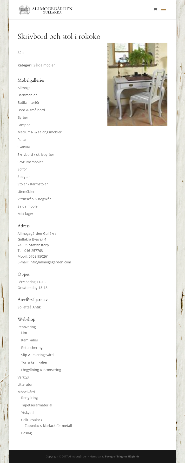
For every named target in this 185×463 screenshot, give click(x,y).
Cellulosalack (31, 419)
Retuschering (32, 347)
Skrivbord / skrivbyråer (36, 154)
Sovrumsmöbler (30, 162)
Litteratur (25, 384)
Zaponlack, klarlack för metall (48, 425)
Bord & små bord (31, 110)
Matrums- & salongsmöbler (40, 132)
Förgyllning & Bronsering (41, 369)
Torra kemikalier (34, 362)
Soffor (22, 169)
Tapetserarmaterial (36, 405)
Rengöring (29, 397)
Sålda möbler (28, 206)
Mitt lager (25, 213)
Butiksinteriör (29, 102)
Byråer (23, 117)
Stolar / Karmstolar (33, 184)
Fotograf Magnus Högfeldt (122, 456)
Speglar (24, 176)
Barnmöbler (27, 95)
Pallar (22, 139)
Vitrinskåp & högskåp (35, 199)
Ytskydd (27, 412)
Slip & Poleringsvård (37, 354)
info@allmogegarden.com (50, 262)
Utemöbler (26, 191)
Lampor (24, 125)
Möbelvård (26, 392)
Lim (24, 332)
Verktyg (23, 377)
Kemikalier (29, 340)
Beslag (26, 433)
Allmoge (24, 87)
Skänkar (24, 147)
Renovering (27, 327)
